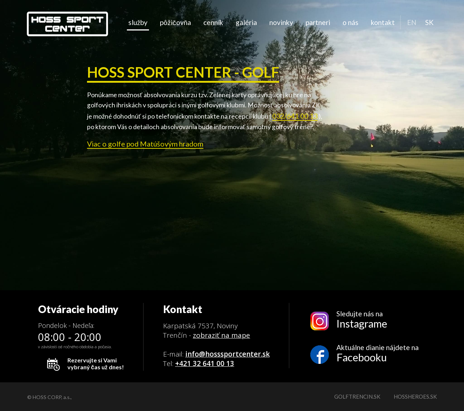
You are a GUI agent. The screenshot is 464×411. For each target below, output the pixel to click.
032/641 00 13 (295, 115)
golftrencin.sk (357, 396)
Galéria (246, 22)
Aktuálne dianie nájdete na (377, 353)
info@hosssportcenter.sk (227, 354)
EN (412, 22)
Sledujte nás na (377, 319)
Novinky (281, 22)
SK (429, 22)
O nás (351, 22)
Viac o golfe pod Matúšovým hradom (145, 143)
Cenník (213, 22)
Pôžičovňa (175, 22)
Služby (138, 22)
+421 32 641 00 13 (204, 363)
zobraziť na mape (221, 335)
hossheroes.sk (415, 396)
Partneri (318, 22)
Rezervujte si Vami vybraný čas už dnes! (95, 363)
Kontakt (383, 22)
